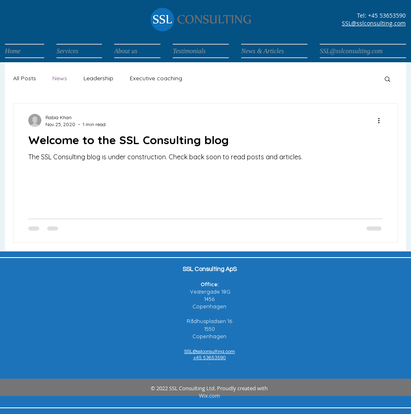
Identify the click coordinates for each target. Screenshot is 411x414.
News (59, 78)
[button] (387, 79)
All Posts (24, 78)
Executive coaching (156, 78)
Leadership (98, 78)
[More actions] (381, 120)
